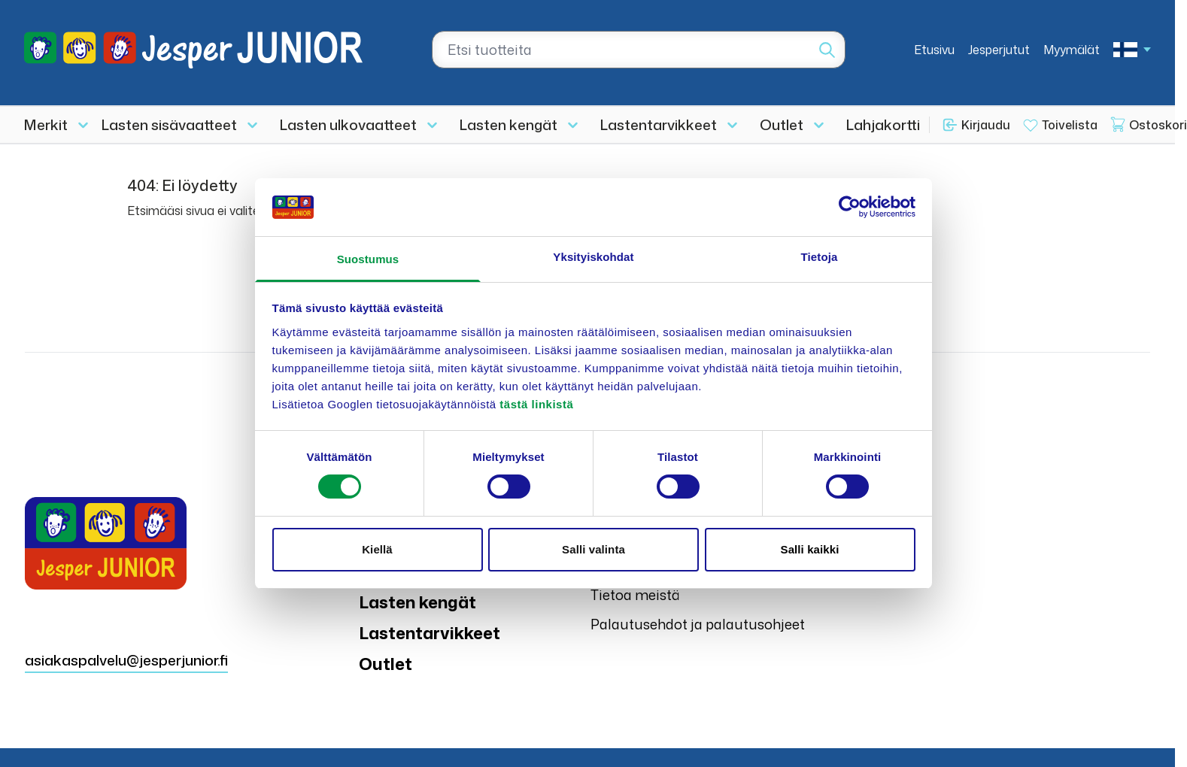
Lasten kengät (508, 124)
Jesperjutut (999, 49)
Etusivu (934, 49)
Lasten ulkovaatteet (348, 124)
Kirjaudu (985, 125)
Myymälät (1071, 49)
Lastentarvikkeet (658, 124)
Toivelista (1069, 125)
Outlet (781, 124)
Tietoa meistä (635, 595)
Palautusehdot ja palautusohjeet (697, 624)
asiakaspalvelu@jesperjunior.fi (126, 660)
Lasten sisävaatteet (169, 124)
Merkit (46, 124)
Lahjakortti (883, 124)
